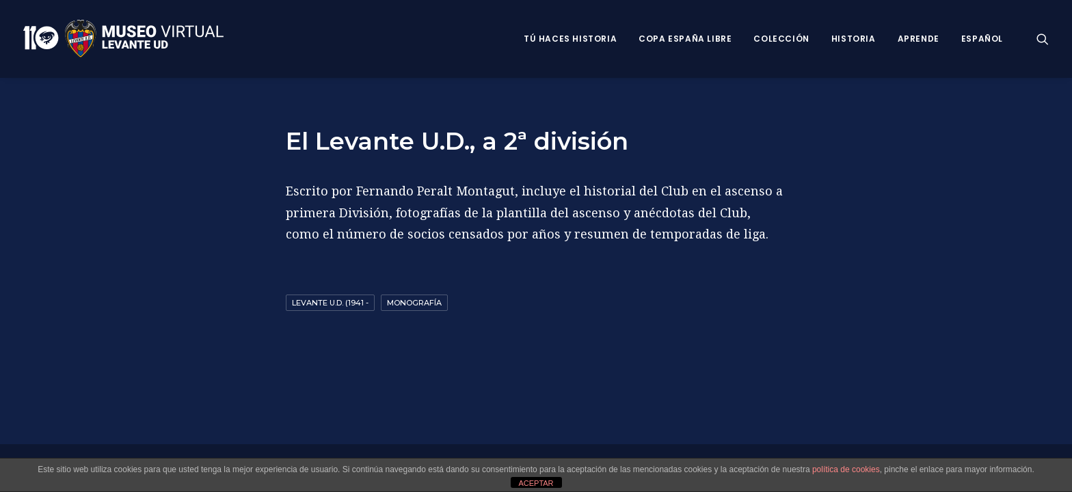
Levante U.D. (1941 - (330, 303)
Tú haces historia (570, 38)
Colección (781, 38)
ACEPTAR (535, 483)
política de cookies (846, 469)
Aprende (918, 38)
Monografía (414, 303)
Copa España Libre (685, 38)
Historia (853, 38)
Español (982, 38)
